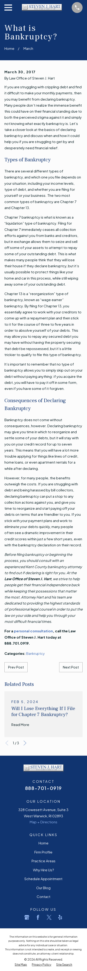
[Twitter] (49, 917)
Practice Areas (43, 861)
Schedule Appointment (43, 878)
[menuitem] (21, 964)
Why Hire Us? (43, 870)
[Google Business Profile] (26, 917)
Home (43, 843)
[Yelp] (60, 917)
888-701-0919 (43, 788)
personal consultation (33, 631)
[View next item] (25, 743)
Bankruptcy (35, 653)
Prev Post (16, 667)
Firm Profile (43, 852)
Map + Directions (43, 822)
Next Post (71, 667)
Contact (43, 896)
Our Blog (43, 887)
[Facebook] (37, 917)
